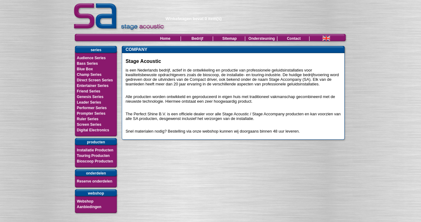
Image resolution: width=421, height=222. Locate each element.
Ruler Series (88, 119)
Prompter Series (91, 113)
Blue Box (85, 69)
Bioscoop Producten (95, 161)
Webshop (85, 201)
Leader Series (89, 102)
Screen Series (89, 124)
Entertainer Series (93, 86)
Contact (294, 38)
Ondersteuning (262, 38)
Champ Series (89, 74)
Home (165, 38)
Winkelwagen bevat (194, 18)
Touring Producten (93, 156)
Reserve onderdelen (95, 181)
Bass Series (87, 63)
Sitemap (229, 38)
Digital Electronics (93, 130)
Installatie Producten (95, 150)
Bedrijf (197, 38)
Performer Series (92, 108)
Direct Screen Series (95, 80)
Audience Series (91, 58)
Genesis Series (90, 97)
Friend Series (88, 91)
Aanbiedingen (89, 207)
